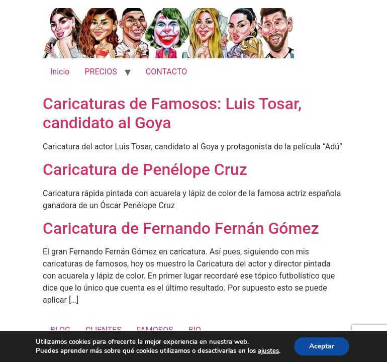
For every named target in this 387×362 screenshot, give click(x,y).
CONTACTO (166, 71)
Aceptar (321, 346)
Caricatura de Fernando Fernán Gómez (181, 228)
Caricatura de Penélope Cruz (145, 169)
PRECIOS (100, 71)
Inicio (59, 71)
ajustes (268, 350)
